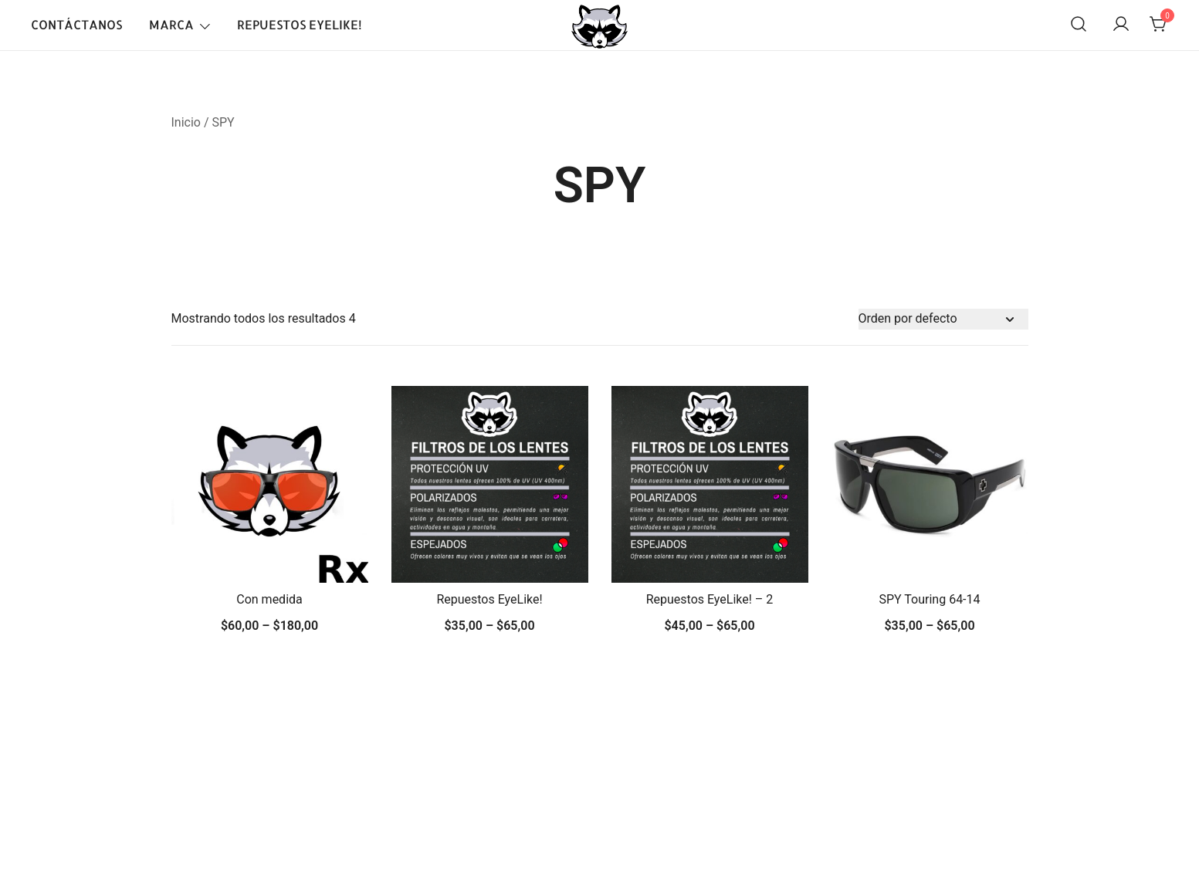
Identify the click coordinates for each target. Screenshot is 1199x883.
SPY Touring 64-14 (929, 599)
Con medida (269, 599)
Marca (171, 24)
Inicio (186, 122)
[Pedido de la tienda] (943, 319)
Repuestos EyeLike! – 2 (710, 599)
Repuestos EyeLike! (299, 24)
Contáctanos (76, 24)
